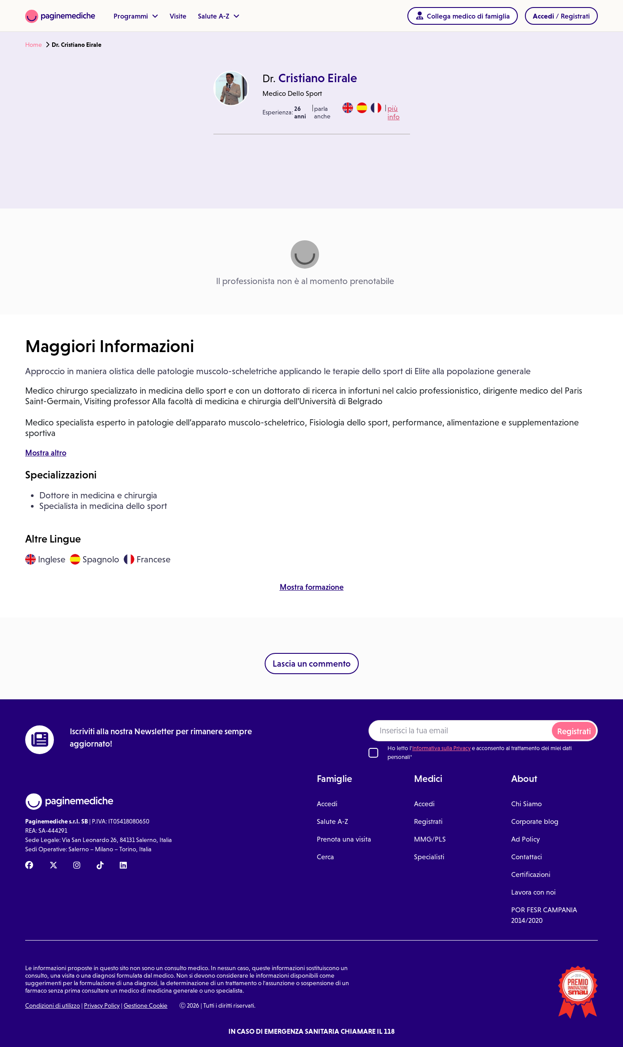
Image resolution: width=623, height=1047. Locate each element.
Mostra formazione (312, 587)
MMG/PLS (430, 839)
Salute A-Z (218, 16)
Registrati (574, 731)
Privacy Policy (102, 1005)
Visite (178, 16)
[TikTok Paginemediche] (100, 866)
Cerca (325, 857)
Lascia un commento (312, 663)
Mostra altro (45, 452)
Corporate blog (534, 821)
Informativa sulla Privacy (441, 748)
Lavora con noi (533, 892)
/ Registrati (561, 16)
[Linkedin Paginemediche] (123, 866)
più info (393, 113)
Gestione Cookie (145, 1005)
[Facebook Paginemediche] (29, 866)
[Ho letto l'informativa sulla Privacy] (373, 753)
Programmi (136, 16)
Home (33, 44)
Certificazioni (531, 874)
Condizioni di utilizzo (52, 1005)
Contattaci (526, 857)
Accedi (327, 804)
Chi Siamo (526, 804)
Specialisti (429, 857)
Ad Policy (525, 839)
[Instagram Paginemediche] (76, 866)
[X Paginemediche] (53, 866)
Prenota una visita (344, 839)
